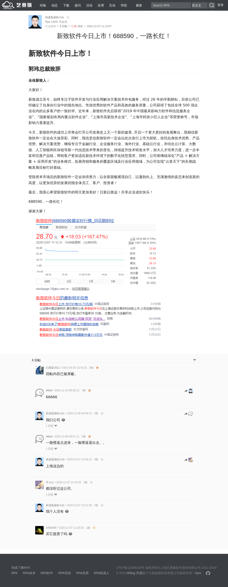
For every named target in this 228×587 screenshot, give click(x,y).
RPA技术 (29, 573)
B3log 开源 (134, 573)
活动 (89, 5)
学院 (124, 5)
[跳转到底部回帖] (194, 360)
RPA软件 (47, 573)
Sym (198, 573)
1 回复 (51, 425)
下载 (66, 5)
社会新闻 (50, 26)
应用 (101, 5)
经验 (43, 5)
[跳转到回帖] (188, 391)
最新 (137, 5)
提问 (78, 5)
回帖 (63, 26)
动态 (54, 5)
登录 (220, 5)
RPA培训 (64, 573)
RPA (14, 573)
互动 (112, 5)
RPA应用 (82, 573)
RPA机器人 (101, 573)
